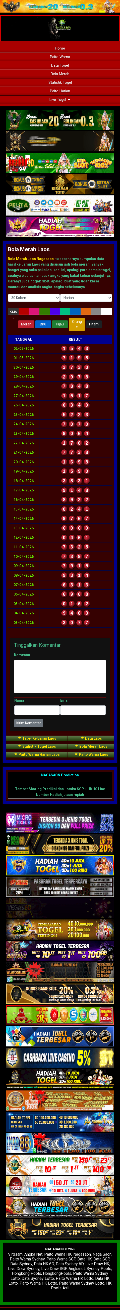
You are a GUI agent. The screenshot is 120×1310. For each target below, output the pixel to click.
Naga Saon (102, 1254)
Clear (13, 312)
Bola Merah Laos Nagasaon (31, 259)
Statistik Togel (60, 82)
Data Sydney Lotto (38, 1278)
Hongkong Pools (26, 1273)
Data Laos (91, 738)
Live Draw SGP (54, 1268)
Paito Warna (60, 57)
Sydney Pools (99, 1268)
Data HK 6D (44, 1263)
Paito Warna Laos (91, 754)
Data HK (84, 1259)
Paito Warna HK (58, 1254)
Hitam (94, 324)
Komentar (22, 655)
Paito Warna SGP (61, 1259)
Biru (43, 324)
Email (65, 700)
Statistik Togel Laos (37, 746)
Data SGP (101, 1259)
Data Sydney (21, 1263)
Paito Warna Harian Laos (37, 754)
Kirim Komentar (28, 723)
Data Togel (60, 65)
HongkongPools (57, 1273)
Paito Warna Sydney (27, 1259)
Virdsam (15, 1254)
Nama (19, 700)
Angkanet (77, 1268)
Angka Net (33, 1254)
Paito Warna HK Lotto (74, 1278)
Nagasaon (82, 1254)
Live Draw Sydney (23, 1268)
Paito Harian (60, 91)
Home (60, 48)
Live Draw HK (97, 1263)
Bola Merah (60, 74)
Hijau (60, 324)
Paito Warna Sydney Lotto (81, 1283)
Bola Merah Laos (29, 249)
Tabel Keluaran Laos (37, 738)
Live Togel (60, 99)
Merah (26, 324)
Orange (77, 324)
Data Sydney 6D (70, 1263)
